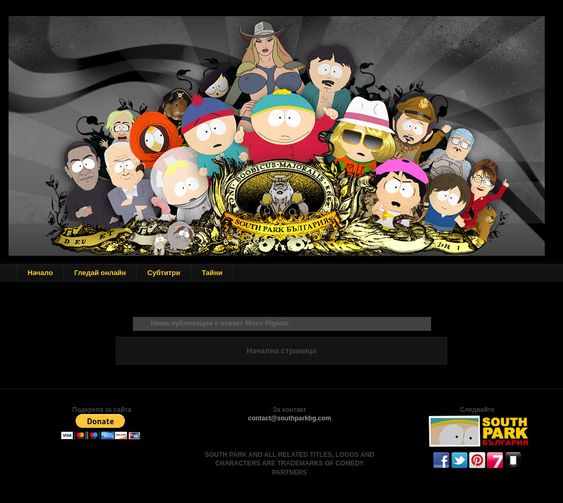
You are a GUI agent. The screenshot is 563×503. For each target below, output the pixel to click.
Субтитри (163, 273)
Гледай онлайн (100, 273)
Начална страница (282, 350)
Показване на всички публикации (353, 323)
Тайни (212, 273)
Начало (40, 273)
